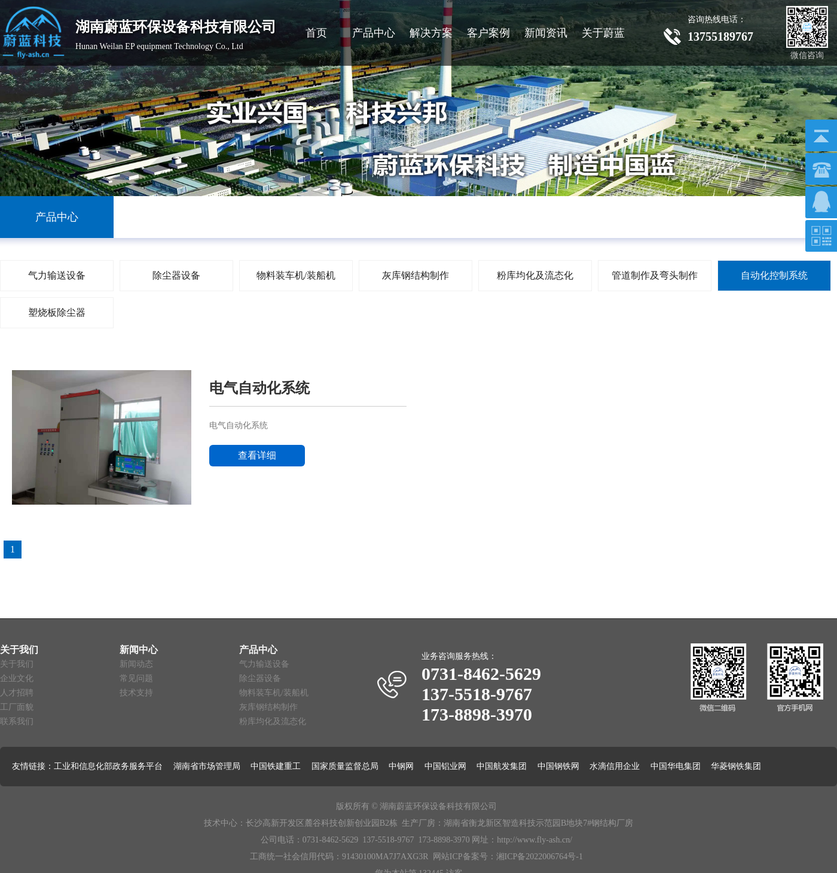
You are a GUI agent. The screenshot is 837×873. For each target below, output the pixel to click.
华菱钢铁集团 (736, 766)
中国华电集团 (675, 766)
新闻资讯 (545, 33)
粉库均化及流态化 (272, 721)
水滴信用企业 (614, 766)
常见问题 (136, 678)
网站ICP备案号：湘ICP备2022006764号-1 (508, 856)
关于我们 (16, 664)
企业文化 (16, 678)
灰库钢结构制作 (268, 707)
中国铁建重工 (276, 766)
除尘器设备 (260, 678)
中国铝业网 (445, 766)
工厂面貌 (16, 707)
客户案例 (488, 33)
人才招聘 (16, 692)
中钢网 (401, 766)
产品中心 (373, 33)
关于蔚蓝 (603, 33)
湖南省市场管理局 (206, 766)
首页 (316, 33)
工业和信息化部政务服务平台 (108, 766)
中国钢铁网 (558, 766)
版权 (344, 806)
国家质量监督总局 (344, 766)
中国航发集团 (501, 766)
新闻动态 (136, 664)
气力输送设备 (264, 664)
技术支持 (136, 692)
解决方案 (431, 33)
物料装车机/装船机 (273, 692)
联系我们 (16, 721)
